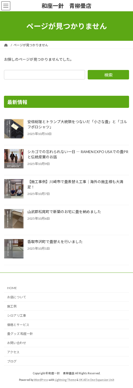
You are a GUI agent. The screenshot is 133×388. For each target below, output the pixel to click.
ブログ (12, 361)
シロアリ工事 (16, 316)
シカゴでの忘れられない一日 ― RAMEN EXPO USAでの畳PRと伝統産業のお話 (77, 154)
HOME (12, 288)
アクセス (13, 352)
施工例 (12, 306)
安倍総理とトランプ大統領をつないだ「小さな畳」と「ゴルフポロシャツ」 (77, 124)
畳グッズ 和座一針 (20, 334)
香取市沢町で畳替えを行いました (55, 241)
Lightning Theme (65, 379)
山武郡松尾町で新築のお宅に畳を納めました (64, 211)
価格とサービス (18, 325)
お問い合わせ (16, 343)
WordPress (41, 379)
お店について (16, 297)
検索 (108, 74)
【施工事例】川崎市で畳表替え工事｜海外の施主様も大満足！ (75, 184)
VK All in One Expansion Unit (96, 379)
